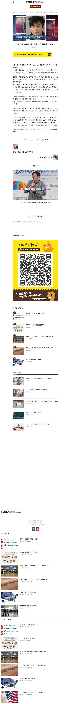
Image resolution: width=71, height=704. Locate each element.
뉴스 (21, 12)
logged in (24, 221)
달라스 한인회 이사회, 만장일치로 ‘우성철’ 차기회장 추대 (35, 202)
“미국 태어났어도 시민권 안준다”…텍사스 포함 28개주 (32, 692)
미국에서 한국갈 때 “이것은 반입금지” (35, 325)
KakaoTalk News (35, 6)
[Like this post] (38, 140)
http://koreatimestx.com (35, 522)
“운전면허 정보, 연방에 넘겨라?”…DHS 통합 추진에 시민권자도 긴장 (42, 401)
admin (23, 541)
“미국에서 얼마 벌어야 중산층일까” (34, 359)
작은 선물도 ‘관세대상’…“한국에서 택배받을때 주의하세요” (39, 348)
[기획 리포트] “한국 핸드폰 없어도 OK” (29, 606)
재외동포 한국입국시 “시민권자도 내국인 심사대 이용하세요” (40, 336)
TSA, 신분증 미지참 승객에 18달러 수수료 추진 (37, 389)
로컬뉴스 (28, 12)
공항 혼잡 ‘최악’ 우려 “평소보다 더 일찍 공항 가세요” (38, 424)
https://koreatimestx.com (37, 129)
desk (22, 608)
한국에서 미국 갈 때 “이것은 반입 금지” (35, 313)
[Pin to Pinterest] (45, 140)
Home (14, 12)
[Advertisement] (35, 450)
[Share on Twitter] (43, 140)
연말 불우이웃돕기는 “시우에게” (33, 412)
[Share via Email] (47, 140)
